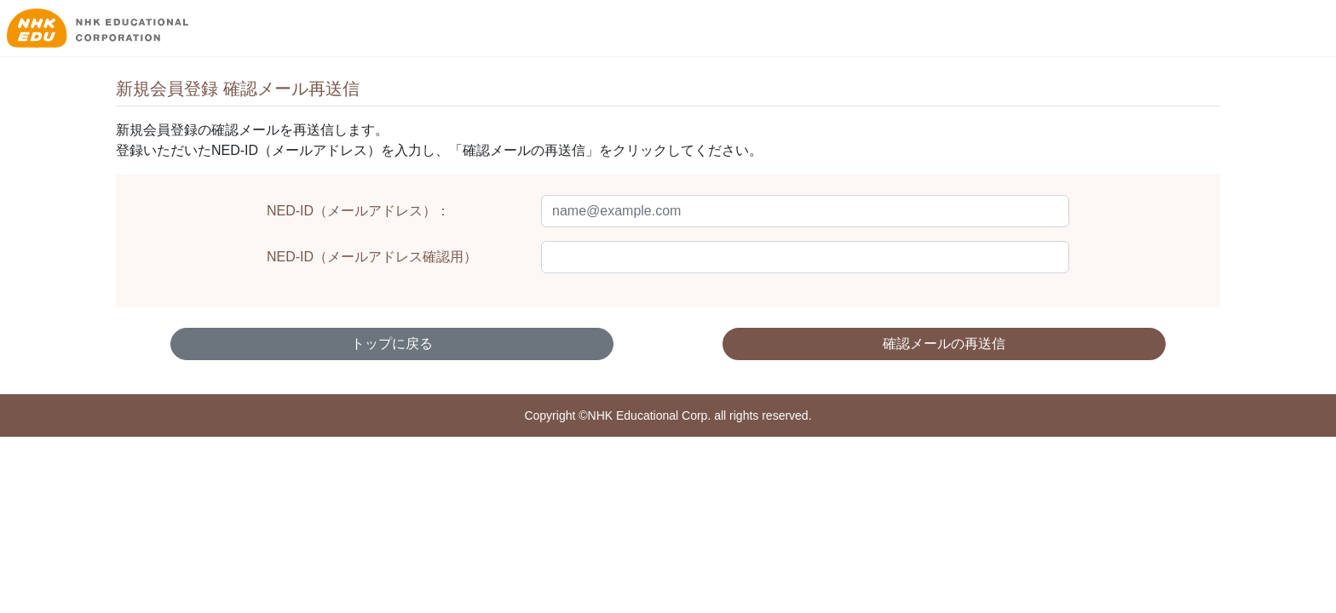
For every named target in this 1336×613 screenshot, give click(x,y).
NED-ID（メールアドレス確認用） (372, 256)
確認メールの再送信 (944, 343)
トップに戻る (392, 343)
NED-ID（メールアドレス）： (358, 210)
